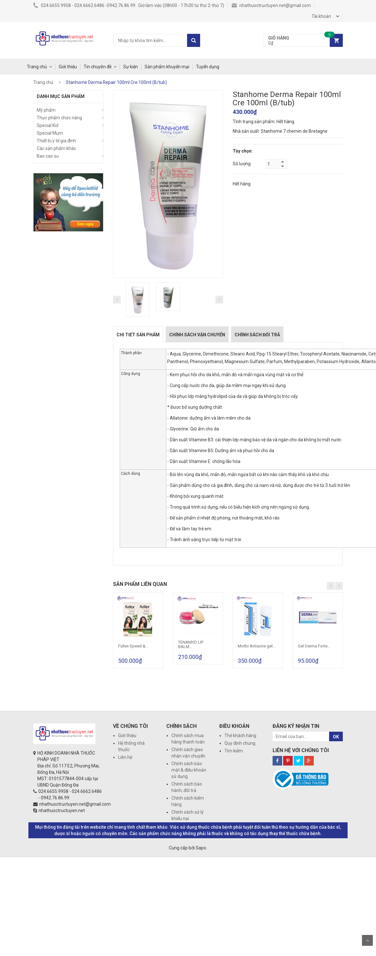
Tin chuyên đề (97, 66)
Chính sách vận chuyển (197, 334)
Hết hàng (242, 183)
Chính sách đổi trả (257, 334)
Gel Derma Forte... (314, 646)
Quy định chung (239, 743)
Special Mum (50, 133)
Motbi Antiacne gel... (256, 646)
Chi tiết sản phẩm (138, 334)
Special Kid (47, 125)
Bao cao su (48, 156)
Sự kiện (130, 66)
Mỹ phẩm (46, 110)
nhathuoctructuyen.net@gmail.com (271, 5)
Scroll (367, 940)
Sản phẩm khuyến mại (167, 66)
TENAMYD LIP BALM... (190, 644)
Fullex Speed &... (133, 646)
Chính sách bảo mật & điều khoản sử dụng (188, 770)
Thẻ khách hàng (240, 735)
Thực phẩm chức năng (59, 117)
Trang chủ (37, 66)
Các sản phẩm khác (56, 148)
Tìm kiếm (233, 750)
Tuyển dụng (207, 66)
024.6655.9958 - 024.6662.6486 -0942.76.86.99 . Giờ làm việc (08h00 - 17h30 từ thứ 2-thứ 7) (128, 5)
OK (336, 736)
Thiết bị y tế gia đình (56, 140)
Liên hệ (125, 757)
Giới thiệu (68, 66)
